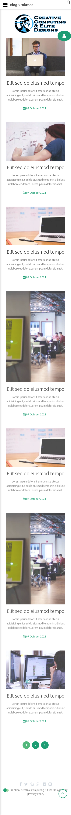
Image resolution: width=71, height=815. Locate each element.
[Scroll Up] (63, 793)
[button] (35, 4)
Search (67, 4)
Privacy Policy (36, 794)
